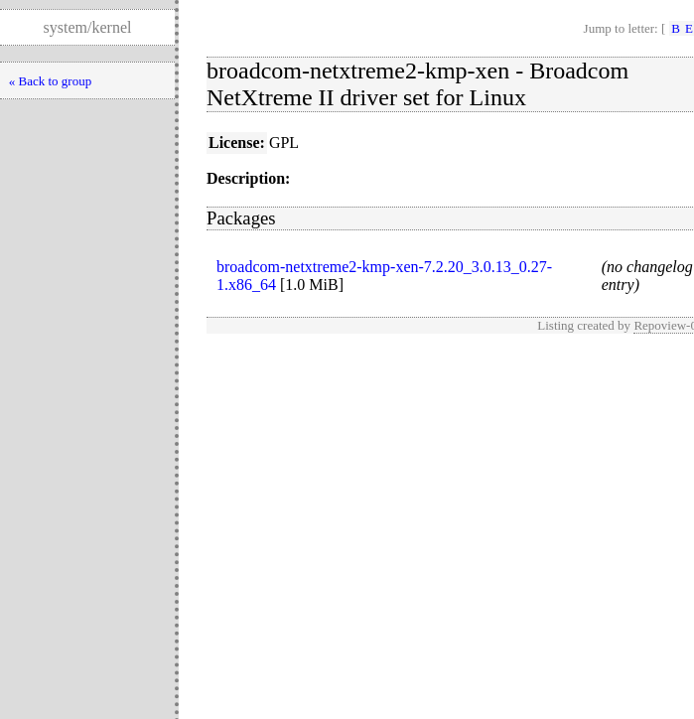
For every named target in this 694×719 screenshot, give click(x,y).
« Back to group (50, 80)
